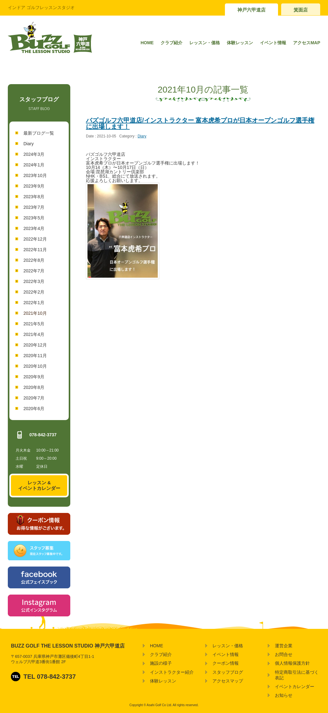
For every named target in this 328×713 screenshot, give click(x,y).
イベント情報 (273, 43)
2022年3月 (33, 281)
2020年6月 (33, 408)
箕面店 (301, 9)
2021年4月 (33, 334)
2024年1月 (33, 164)
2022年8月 (33, 260)
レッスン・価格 (204, 43)
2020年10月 (35, 366)
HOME (147, 43)
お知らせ (283, 695)
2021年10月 (35, 313)
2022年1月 (33, 302)
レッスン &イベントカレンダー (39, 485)
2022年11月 (35, 249)
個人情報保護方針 (292, 663)
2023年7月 (33, 207)
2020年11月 (35, 355)
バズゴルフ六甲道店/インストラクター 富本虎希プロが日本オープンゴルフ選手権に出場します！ (200, 123)
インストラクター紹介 (172, 672)
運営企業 (283, 645)
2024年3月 (33, 154)
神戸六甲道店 (251, 9)
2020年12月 (35, 344)
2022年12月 (35, 239)
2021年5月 (33, 323)
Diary (28, 143)
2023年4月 (33, 228)
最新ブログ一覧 (38, 133)
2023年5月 (33, 217)
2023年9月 (33, 186)
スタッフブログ (227, 672)
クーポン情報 (225, 663)
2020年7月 (33, 397)
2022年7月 (33, 270)
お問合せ (283, 654)
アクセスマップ (227, 680)
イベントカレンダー (294, 686)
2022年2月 (33, 292)
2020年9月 (33, 376)
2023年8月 (33, 196)
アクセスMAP (306, 43)
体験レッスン (240, 43)
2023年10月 (35, 175)
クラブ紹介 (171, 43)
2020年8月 (33, 387)
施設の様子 (161, 663)
